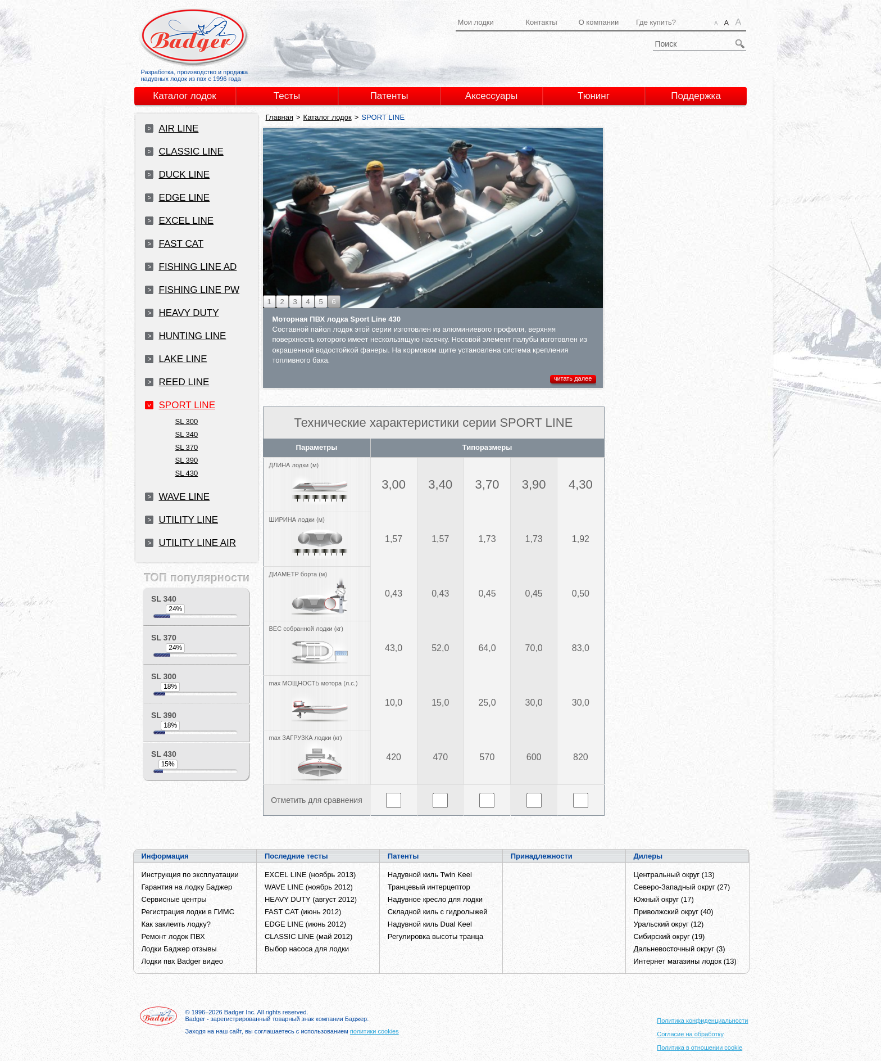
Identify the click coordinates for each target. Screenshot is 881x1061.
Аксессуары (491, 96)
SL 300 (186, 421)
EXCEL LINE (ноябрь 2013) (310, 874)
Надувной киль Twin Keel (430, 874)
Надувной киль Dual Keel (430, 924)
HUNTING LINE (192, 336)
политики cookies (374, 1031)
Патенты (389, 96)
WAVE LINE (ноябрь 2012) (309, 887)
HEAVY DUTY (189, 313)
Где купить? (656, 22)
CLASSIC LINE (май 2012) (308, 936)
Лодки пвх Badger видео (182, 961)
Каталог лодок (184, 96)
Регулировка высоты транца (435, 936)
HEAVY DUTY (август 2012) (311, 899)
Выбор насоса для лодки (307, 949)
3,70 (487, 484)
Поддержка (696, 96)
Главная (279, 117)
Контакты (541, 22)
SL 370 (186, 447)
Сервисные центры (174, 899)
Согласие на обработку (690, 1034)
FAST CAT (181, 243)
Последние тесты (296, 856)
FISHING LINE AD (198, 266)
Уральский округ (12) (669, 924)
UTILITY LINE (189, 519)
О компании (599, 22)
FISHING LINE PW (199, 290)
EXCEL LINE (186, 220)
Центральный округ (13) (674, 874)
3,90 (534, 484)
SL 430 (186, 473)
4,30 (581, 484)
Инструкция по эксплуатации (190, 874)
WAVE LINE (184, 496)
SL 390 (186, 460)
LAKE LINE (183, 359)
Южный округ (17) (664, 899)
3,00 (394, 484)
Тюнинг (594, 96)
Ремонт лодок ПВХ (173, 936)
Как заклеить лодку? (176, 924)
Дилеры (648, 856)
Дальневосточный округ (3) (679, 949)
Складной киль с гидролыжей (438, 912)
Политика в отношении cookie (699, 1047)
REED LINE (184, 382)
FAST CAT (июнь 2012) (303, 912)
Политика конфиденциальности (702, 1020)
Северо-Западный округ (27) (682, 887)
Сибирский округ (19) (669, 936)
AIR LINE (179, 128)
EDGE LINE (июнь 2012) (305, 924)
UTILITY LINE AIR (198, 543)
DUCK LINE (184, 174)
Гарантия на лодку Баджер (187, 887)
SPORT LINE (187, 405)
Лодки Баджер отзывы (179, 949)
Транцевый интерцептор (429, 887)
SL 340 (186, 434)
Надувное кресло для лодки (435, 899)
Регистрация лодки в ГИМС (188, 912)
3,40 (440, 484)
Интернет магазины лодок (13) (685, 961)
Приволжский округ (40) (674, 912)
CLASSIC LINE (191, 151)
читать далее (573, 378)
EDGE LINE (184, 197)
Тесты (287, 96)
